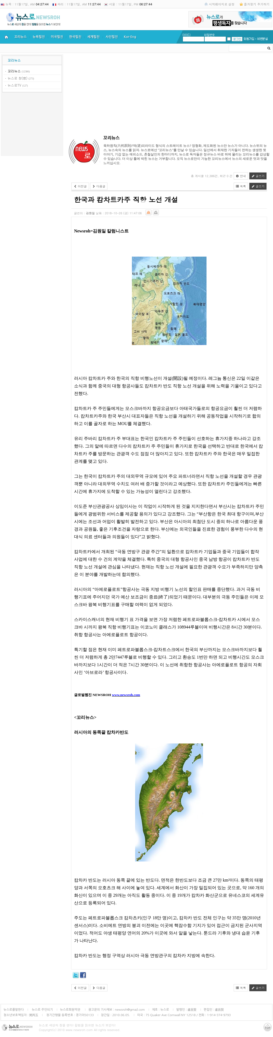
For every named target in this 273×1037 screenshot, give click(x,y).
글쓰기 (258, 176)
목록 (241, 186)
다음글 (99, 186)
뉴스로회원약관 (70, 1009)
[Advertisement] (32, 125)
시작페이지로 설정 (221, 4)
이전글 (80, 186)
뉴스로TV (14, 85)
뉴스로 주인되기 (42, 1009)
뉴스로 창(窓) (17, 78)
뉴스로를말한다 (14, 1009)
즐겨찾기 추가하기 (256, 4)
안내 (241, 176)
